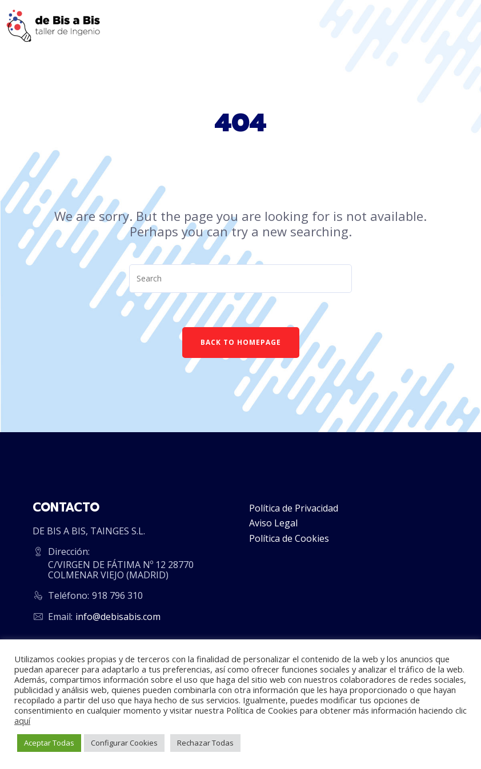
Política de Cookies (289, 538)
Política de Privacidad (293, 508)
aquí (22, 720)
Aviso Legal (273, 523)
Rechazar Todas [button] (205, 743)
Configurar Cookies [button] (124, 743)
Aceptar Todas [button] (49, 743)
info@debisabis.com (118, 616)
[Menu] (460, 25)
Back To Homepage (241, 342)
